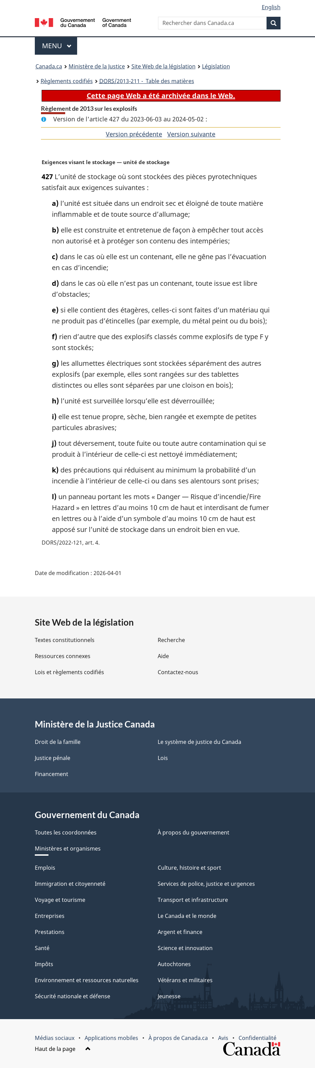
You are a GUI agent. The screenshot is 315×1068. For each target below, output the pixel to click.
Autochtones (174, 964)
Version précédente (134, 134)
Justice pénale (52, 758)
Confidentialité (257, 1038)
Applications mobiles (111, 1038)
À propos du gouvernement (193, 832)
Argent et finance (180, 932)
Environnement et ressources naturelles (87, 980)
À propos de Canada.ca (178, 1038)
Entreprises (50, 916)
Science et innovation (185, 948)
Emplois (45, 867)
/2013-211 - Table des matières (146, 81)
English (271, 7)
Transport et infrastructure (193, 900)
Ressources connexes (62, 656)
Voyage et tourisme (60, 900)
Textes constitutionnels (65, 640)
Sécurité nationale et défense (72, 996)
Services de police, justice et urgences (206, 883)
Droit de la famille (58, 742)
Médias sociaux (54, 1038)
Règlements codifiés (67, 81)
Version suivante (191, 134)
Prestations (50, 932)
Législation (216, 66)
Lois (163, 758)
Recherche (171, 640)
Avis (223, 1038)
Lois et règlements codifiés (69, 672)
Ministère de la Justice (97, 66)
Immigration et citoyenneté (70, 883)
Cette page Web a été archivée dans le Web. (161, 95)
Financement (51, 774)
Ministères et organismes (68, 848)
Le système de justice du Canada (199, 742)
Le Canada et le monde (187, 916)
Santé (42, 948)
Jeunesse (169, 996)
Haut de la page (63, 1049)
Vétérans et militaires (185, 980)
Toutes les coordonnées (66, 832)
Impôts (44, 964)
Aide (163, 656)
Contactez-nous (178, 672)
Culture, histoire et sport (189, 867)
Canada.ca (48, 66)
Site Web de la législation (163, 66)
